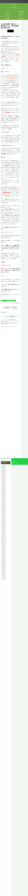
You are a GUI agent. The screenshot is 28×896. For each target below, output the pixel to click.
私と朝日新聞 (13, 300)
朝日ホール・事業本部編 (5, 300)
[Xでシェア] (10, 31)
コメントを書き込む (10, 316)
